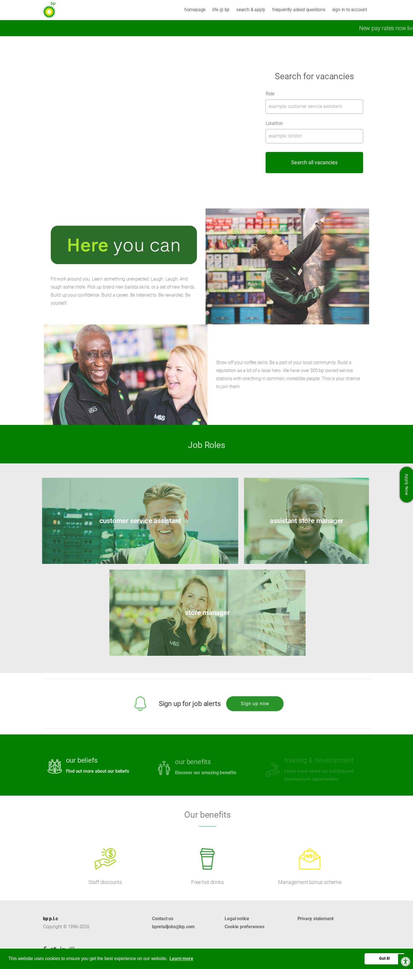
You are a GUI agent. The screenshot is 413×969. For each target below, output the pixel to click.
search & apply (250, 9)
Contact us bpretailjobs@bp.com (173, 922)
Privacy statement (315, 918)
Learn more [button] (181, 958)
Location (274, 123)
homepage (194, 9)
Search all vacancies (314, 162)
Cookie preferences (244, 926)
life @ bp (220, 9)
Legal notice (237, 918)
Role (270, 93)
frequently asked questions (298, 9)
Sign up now (250, 703)
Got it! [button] (384, 958)
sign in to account (349, 9)
